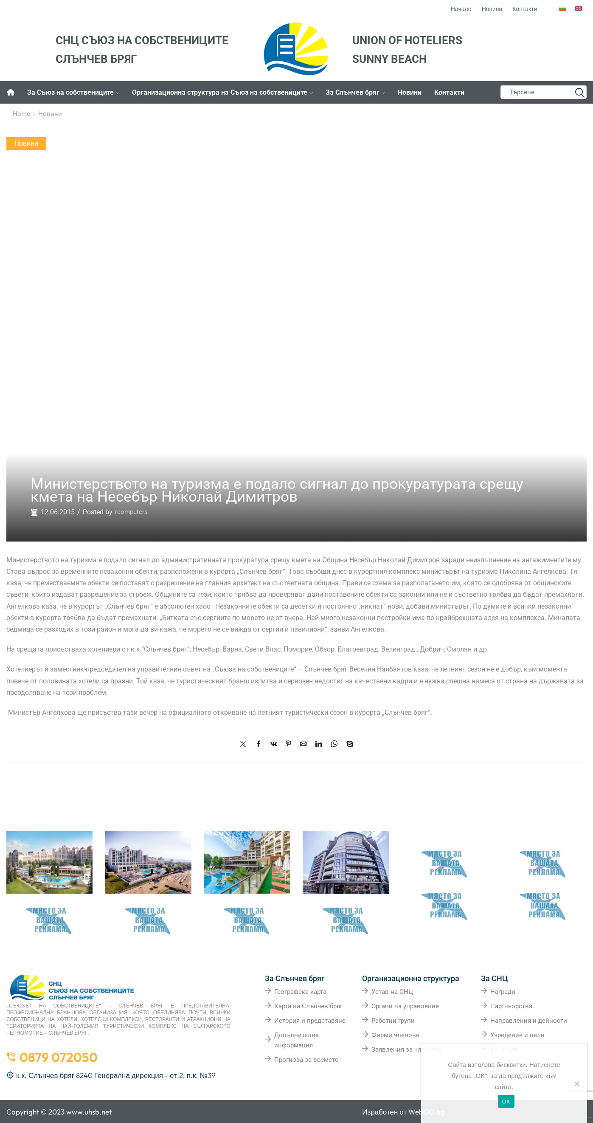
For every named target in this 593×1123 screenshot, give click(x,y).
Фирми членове (395, 1034)
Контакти (449, 92)
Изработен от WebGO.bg (403, 1111)
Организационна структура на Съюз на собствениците (222, 92)
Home (21, 114)
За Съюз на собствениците (73, 92)
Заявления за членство (407, 1049)
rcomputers (132, 512)
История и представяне (310, 1020)
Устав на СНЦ (392, 991)
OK (506, 1101)
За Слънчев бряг (355, 92)
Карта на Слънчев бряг (308, 1006)
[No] (576, 1083)
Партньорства (511, 1006)
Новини (410, 92)
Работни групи (393, 1020)
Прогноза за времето (306, 1059)
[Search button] (579, 92)
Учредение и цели (517, 1034)
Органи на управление (405, 1006)
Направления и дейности (528, 1020)
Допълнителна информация (296, 1040)
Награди (502, 991)
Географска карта (300, 991)
